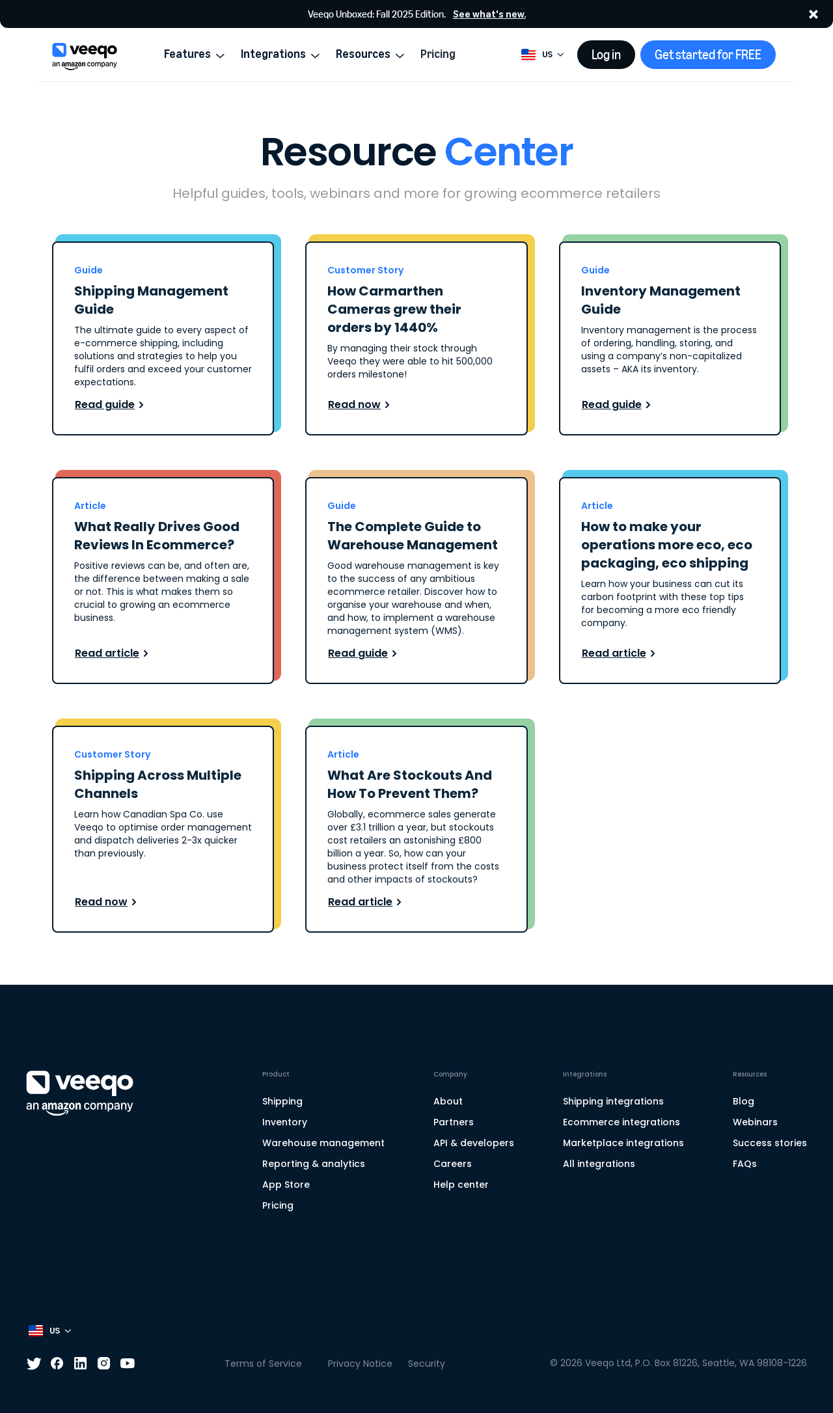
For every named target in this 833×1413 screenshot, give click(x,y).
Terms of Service (263, 1363)
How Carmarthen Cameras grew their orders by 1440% (394, 309)
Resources (370, 54)
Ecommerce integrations (621, 1122)
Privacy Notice (360, 1363)
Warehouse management (323, 1142)
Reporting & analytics (313, 1163)
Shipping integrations (613, 1101)
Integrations (280, 54)
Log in (606, 54)
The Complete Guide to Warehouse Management (412, 535)
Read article (113, 653)
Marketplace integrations (623, 1142)
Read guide (111, 404)
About (448, 1101)
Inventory (284, 1122)
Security (426, 1363)
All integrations (599, 1163)
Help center (461, 1184)
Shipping (282, 1101)
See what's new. (489, 14)
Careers (452, 1163)
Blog (743, 1101)
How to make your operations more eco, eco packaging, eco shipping (666, 544)
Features (194, 54)
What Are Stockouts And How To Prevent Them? (409, 784)
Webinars (755, 1122)
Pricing (438, 54)
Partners (453, 1122)
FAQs (745, 1163)
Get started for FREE (708, 54)
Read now (361, 404)
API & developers (473, 1142)
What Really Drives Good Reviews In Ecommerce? (156, 535)
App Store (286, 1184)
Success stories (770, 1142)
